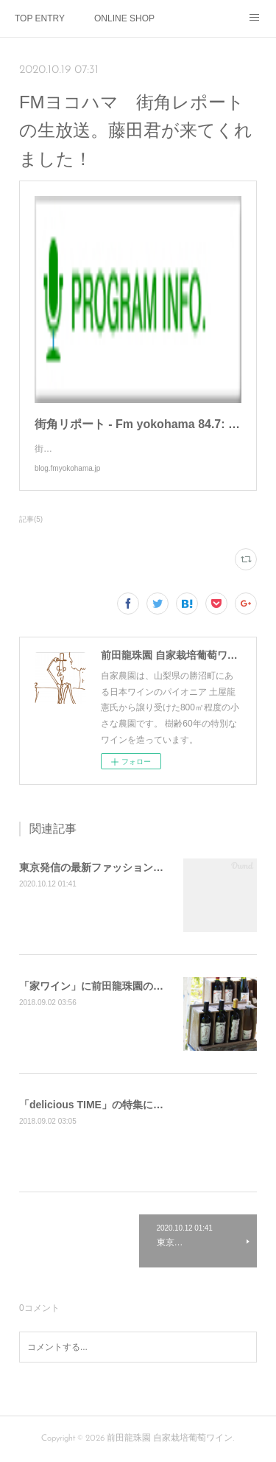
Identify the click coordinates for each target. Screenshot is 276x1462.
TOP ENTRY (40, 18)
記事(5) (31, 519)
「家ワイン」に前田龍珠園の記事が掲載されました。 (142, 986)
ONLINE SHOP (124, 18)
